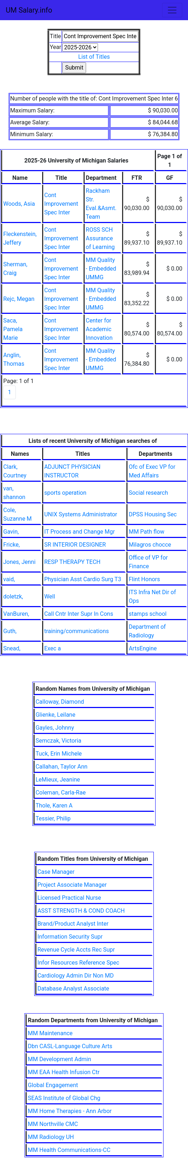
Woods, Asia (19, 203)
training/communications (76, 631)
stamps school (147, 613)
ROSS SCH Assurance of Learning (100, 238)
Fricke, (11, 544)
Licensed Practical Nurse (69, 897)
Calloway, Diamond (60, 701)
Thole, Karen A (54, 805)
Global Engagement (53, 1085)
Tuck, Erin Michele (59, 753)
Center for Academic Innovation (99, 329)
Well (49, 596)
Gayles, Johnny (55, 727)
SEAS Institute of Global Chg (64, 1098)
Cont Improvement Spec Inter (61, 204)
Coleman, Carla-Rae (61, 792)
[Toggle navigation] (172, 10)
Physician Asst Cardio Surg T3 (82, 579)
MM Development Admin (59, 1059)
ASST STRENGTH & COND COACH (81, 910)
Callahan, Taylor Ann (62, 766)
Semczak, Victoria (58, 740)
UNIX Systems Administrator (80, 514)
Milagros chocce (150, 544)
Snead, (12, 648)
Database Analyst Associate (73, 988)
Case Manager (56, 871)
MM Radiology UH (51, 1137)
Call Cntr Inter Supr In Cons (78, 613)
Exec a (52, 648)
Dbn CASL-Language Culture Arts (70, 1046)
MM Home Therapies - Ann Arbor (70, 1111)
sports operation (65, 492)
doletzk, (13, 596)
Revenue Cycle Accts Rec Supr (76, 949)
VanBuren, (16, 613)
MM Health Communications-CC (69, 1150)
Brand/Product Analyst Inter (72, 923)
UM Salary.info (29, 10)
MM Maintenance (50, 1033)
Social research (148, 492)
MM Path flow (146, 531)
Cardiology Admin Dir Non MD (75, 975)
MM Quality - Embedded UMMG (101, 269)
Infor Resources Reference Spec (78, 962)
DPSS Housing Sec (152, 514)
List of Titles (94, 56)
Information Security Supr (70, 936)
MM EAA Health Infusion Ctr (63, 1072)
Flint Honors (144, 579)
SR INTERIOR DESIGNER (75, 544)
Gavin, (11, 531)
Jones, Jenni (19, 561)
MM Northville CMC (53, 1124)
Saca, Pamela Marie (13, 329)
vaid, (9, 579)
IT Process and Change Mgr (79, 531)
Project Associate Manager (72, 884)
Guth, (10, 631)
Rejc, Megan (19, 298)
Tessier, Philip (53, 818)
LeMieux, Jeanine (58, 779)
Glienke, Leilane (55, 714)
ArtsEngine (143, 648)
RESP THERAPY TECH (72, 561)
